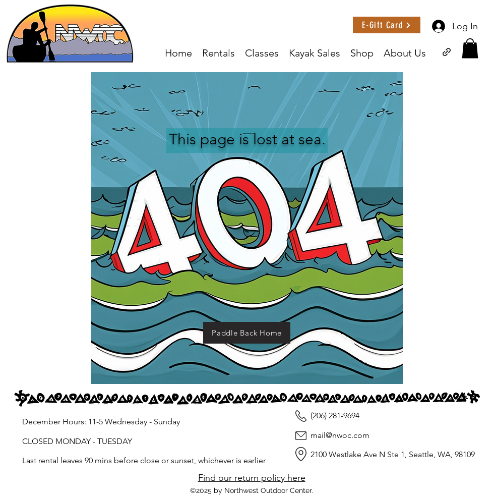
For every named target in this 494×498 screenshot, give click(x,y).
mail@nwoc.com (340, 435)
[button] (470, 48)
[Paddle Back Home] (246, 333)
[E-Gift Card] (386, 25)
